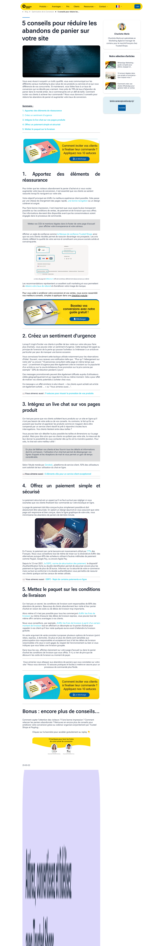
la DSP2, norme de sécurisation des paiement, (65, 563)
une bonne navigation (78, 201)
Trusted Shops (30, 858)
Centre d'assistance (118, 928)
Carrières (13, 928)
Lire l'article (30, 889)
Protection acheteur (118, 932)
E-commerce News (43, 858)
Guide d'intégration (85, 924)
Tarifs (80, 939)
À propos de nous (16, 924)
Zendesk (49, 465)
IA (36, 858)
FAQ (79, 932)
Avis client (115, 935)
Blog (26, 12)
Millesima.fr (49, 279)
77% (89, 551)
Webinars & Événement (53, 932)
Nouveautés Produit (17, 932)
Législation (108, 858)
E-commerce (69, 858)
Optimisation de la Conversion (43, 12)
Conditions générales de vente (89, 935)
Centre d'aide (83, 928)
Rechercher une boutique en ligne (22, 935)
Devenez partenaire (52, 928)
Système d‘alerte (16, 939)
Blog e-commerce (51, 935)
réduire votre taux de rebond (38, 286)
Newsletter (49, 939)
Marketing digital (79, 858)
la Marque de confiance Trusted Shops (74, 234)
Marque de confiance (52, 924)
